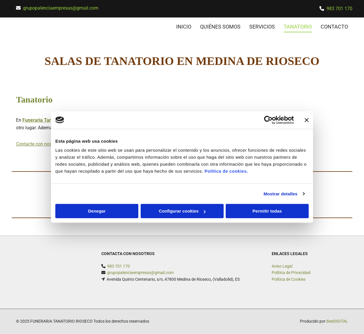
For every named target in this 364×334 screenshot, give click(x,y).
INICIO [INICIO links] (183, 27)
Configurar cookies (182, 210)
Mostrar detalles (281, 193)
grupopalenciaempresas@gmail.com (60, 8)
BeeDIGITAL (337, 321)
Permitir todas (267, 210)
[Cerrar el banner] (307, 120)
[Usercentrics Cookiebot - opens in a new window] (268, 120)
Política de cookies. (226, 171)
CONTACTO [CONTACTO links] (334, 27)
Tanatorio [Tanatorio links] (298, 27)
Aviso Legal (282, 266)
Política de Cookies (288, 279)
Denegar (96, 210)
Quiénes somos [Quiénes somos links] (220, 27)
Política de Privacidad (291, 272)
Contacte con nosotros (39, 144)
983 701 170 (339, 8)
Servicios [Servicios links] (262, 27)
